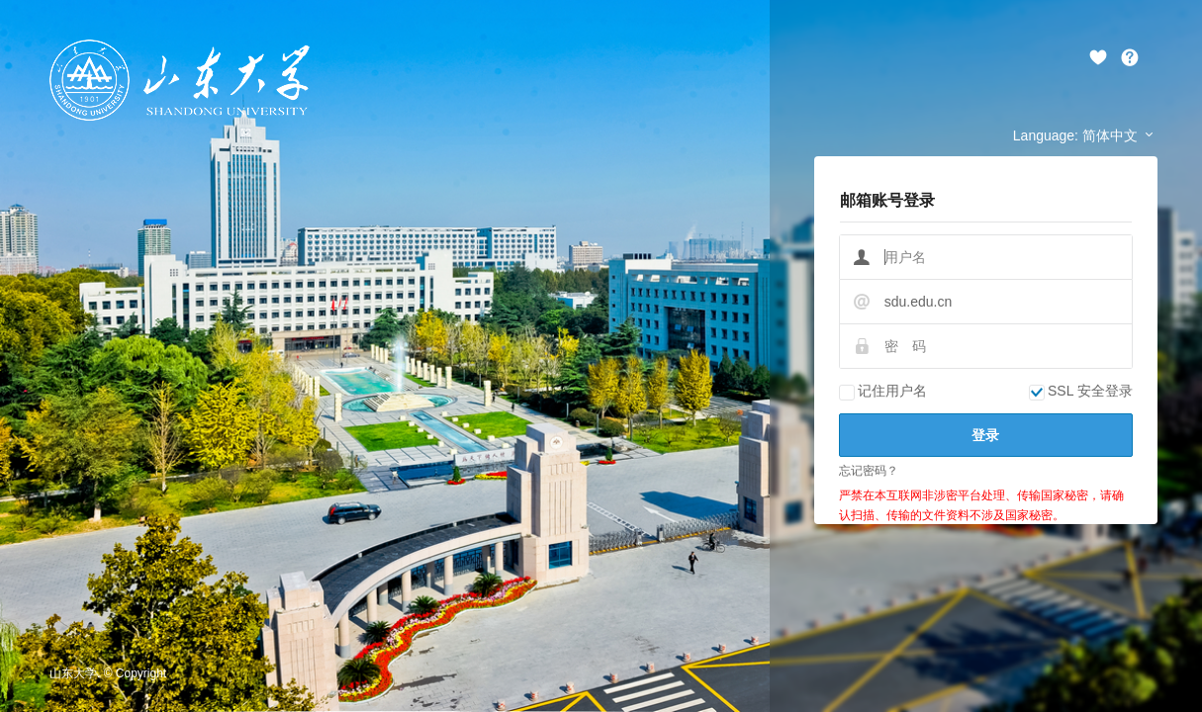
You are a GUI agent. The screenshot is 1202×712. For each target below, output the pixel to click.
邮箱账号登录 (887, 200)
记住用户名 (883, 391)
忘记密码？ (868, 471)
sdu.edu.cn (918, 302)
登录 (985, 435)
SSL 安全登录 (1081, 391)
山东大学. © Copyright (107, 673)
